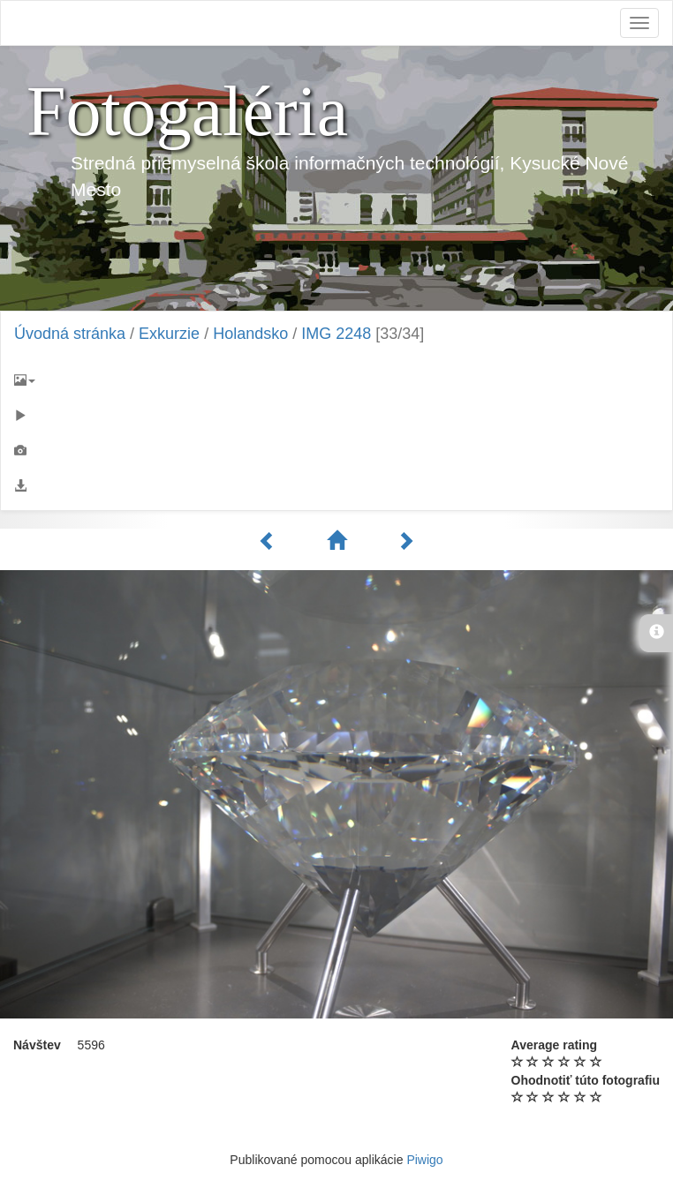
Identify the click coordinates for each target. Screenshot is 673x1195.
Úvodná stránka (69, 333)
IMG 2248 (336, 333)
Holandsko (250, 333)
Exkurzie (169, 333)
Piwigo (424, 1160)
